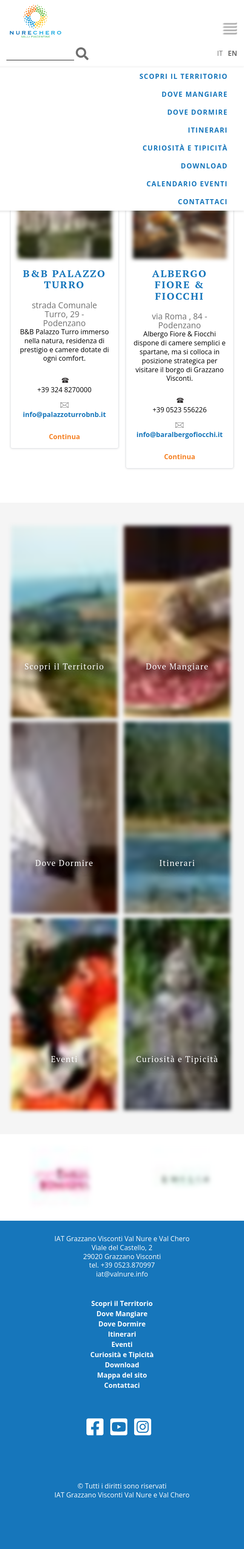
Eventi (122, 1344)
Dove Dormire (197, 112)
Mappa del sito (122, 1375)
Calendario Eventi (187, 183)
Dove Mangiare (195, 94)
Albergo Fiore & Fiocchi (179, 284)
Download (204, 166)
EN (232, 53)
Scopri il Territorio (183, 76)
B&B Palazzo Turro (64, 278)
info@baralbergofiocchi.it (180, 434)
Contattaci (203, 201)
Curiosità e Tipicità (185, 148)
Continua (64, 436)
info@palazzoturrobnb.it (64, 414)
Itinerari (208, 130)
